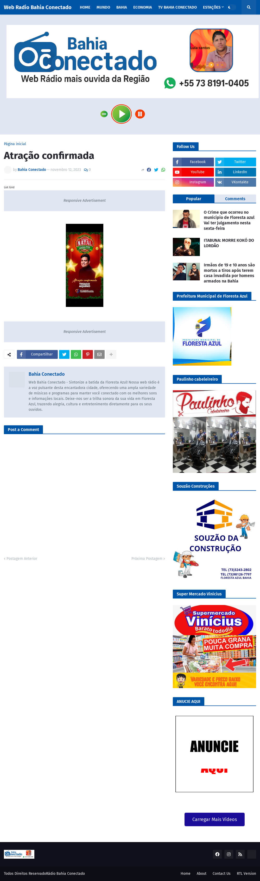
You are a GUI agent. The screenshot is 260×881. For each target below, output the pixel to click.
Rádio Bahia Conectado (65, 873)
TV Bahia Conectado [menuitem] (177, 7)
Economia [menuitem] (142, 7)
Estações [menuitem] (211, 7)
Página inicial (15, 144)
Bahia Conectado (47, 374)
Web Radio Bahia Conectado (38, 7)
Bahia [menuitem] (121, 7)
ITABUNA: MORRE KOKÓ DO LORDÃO (229, 243)
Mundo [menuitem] (103, 7)
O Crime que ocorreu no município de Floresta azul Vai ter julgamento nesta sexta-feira (229, 220)
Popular (193, 198)
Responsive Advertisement (85, 200)
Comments (235, 198)
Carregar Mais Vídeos (214, 819)
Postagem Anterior (22, 558)
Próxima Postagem (146, 558)
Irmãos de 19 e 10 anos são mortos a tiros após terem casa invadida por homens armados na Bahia (229, 273)
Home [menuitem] (85, 7)
